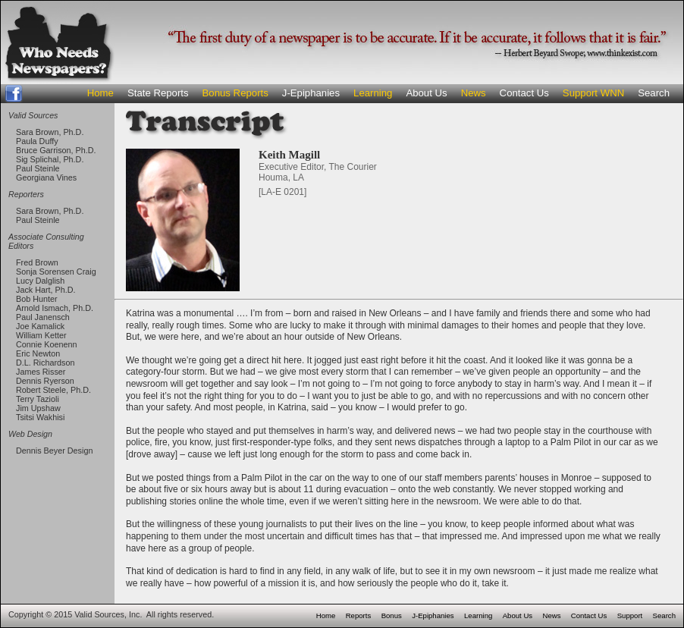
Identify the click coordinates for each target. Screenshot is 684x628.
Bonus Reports (235, 93)
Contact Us (524, 93)
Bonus (391, 615)
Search (654, 93)
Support (630, 615)
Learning (372, 93)
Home (100, 93)
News (473, 93)
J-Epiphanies (311, 93)
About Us (426, 93)
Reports (359, 615)
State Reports (158, 93)
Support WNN (593, 93)
